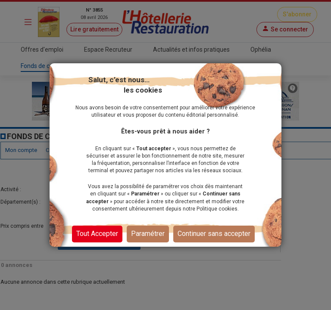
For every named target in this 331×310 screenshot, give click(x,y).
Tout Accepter (97, 233)
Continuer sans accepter (214, 233)
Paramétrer (148, 233)
